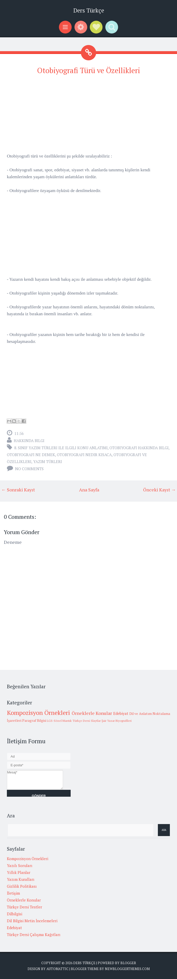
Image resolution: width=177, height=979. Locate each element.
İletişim (13, 893)
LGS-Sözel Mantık (59, 721)
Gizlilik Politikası (22, 886)
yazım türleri (47, 461)
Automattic (57, 968)
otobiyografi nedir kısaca (84, 454)
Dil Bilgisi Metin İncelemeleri (32, 920)
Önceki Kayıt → (159, 490)
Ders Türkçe (88, 10)
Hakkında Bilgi (29, 440)
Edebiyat (120, 713)
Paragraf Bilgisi (34, 720)
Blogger (128, 963)
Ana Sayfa (89, 490)
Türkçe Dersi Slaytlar (86, 721)
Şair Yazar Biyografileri (117, 721)
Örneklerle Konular (92, 713)
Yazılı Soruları (19, 865)
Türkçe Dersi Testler (24, 906)
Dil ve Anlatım (140, 713)
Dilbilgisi (14, 913)
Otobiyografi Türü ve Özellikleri (88, 70)
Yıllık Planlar (18, 872)
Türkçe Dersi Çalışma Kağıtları (33, 934)
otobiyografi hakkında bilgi (139, 447)
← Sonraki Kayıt (18, 490)
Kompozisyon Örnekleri (38, 712)
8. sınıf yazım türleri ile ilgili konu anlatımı (61, 447)
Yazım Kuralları (20, 879)
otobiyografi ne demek (31, 454)
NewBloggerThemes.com (127, 968)
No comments (29, 468)
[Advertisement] (88, 116)
